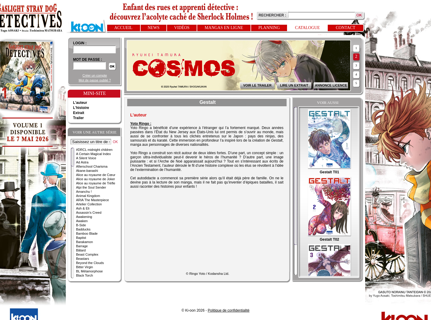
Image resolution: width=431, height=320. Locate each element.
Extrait (78, 113)
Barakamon (84, 242)
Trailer (78, 118)
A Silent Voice (86, 158)
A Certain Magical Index (93, 154)
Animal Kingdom (88, 196)
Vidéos (181, 27)
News (154, 27)
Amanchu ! (84, 191)
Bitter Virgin (84, 267)
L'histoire (81, 108)
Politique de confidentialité (228, 310)
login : (79, 43)
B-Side (81, 225)
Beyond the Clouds (90, 263)
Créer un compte (95, 75)
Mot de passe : (87, 59)
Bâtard (81, 250)
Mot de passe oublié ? (95, 80)
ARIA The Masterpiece (92, 200)
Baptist (81, 237)
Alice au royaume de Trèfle (95, 183)
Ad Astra (82, 162)
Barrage (82, 246)
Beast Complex (87, 254)
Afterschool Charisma (91, 166)
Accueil (123, 27)
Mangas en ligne (224, 27)
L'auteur (80, 103)
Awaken (82, 221)
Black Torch (84, 275)
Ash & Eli (82, 208)
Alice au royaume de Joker (95, 179)
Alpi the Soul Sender (91, 187)
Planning (269, 27)
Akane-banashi (87, 170)
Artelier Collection (89, 204)
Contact (345, 27)
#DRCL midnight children (94, 149)
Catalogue (307, 27)
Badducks (83, 229)
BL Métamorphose (89, 271)
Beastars (82, 258)
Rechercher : (272, 15)
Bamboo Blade (87, 233)
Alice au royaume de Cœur (95, 175)
